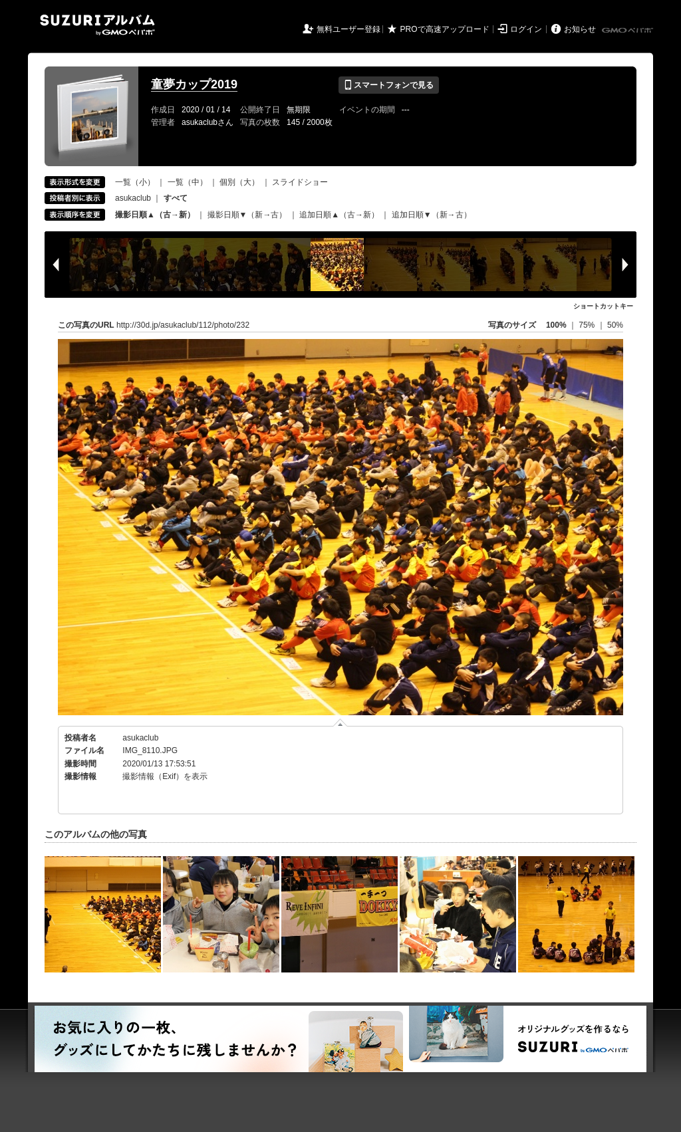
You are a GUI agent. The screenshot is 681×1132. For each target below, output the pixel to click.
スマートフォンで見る (389, 85)
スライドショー (300, 182)
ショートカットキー (603, 306)
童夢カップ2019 (194, 84)
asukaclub (133, 198)
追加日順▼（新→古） (432, 214)
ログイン (526, 29)
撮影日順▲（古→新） (155, 214)
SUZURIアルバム (97, 25)
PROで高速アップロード (444, 29)
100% (556, 325)
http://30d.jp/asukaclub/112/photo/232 (182, 325)
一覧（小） (135, 182)
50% (615, 325)
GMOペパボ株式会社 (628, 30)
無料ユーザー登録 (348, 29)
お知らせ (580, 29)
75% (588, 325)
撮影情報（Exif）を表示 (164, 776)
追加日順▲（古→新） (339, 214)
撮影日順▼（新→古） (247, 214)
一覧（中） (187, 182)
